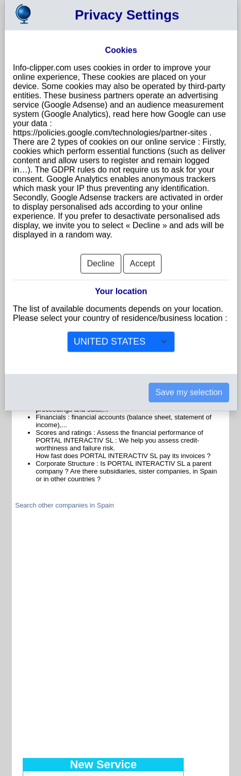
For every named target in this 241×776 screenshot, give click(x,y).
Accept (142, 247)
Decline (101, 247)
